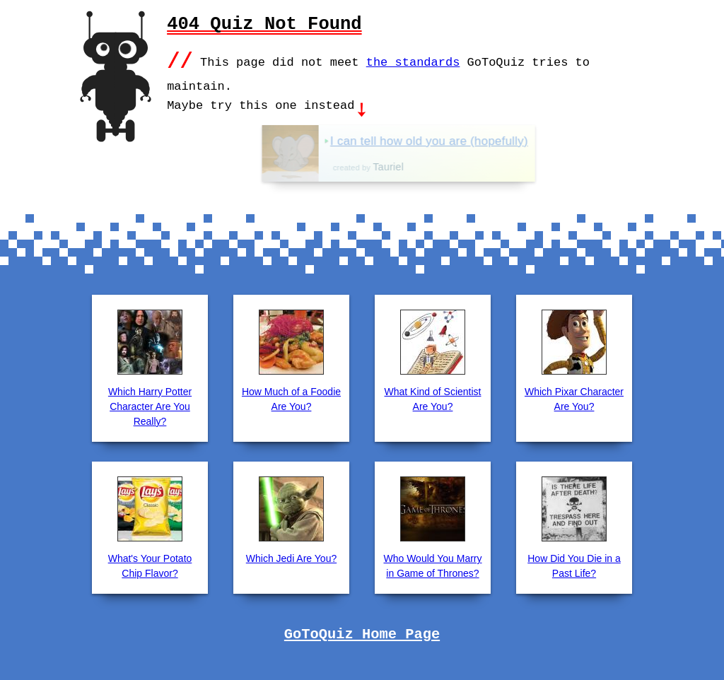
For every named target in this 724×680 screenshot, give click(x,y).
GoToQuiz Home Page (362, 633)
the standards (413, 61)
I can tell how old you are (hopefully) (466, 139)
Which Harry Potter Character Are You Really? (150, 405)
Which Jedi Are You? (291, 557)
